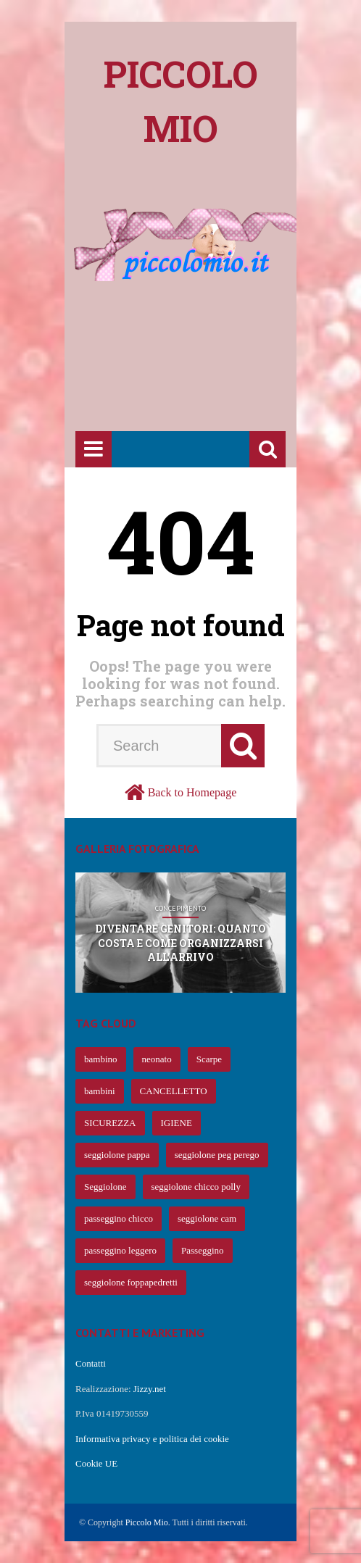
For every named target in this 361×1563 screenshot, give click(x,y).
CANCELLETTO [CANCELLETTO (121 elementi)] (173, 1090)
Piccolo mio (181, 101)
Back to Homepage (192, 792)
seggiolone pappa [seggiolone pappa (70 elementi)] (117, 1154)
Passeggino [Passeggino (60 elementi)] (202, 1250)
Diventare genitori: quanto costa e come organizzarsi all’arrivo (180, 943)
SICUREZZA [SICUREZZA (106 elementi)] (110, 1122)
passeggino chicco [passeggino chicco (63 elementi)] (118, 1218)
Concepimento (180, 908)
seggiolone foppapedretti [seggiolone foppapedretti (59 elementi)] (131, 1282)
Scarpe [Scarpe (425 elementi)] (209, 1059)
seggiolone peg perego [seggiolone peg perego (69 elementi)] (217, 1154)
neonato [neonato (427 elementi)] (157, 1059)
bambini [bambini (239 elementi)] (99, 1090)
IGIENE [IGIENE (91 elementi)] (176, 1122)
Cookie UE (96, 1463)
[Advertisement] (218, 316)
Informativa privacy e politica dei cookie (152, 1438)
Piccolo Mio (146, 1522)
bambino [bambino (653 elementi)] (100, 1059)
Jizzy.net (149, 1388)
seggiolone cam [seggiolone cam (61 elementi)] (207, 1218)
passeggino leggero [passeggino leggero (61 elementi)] (120, 1250)
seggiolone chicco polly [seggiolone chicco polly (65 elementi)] (196, 1186)
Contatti (90, 1363)
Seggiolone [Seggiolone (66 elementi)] (105, 1186)
